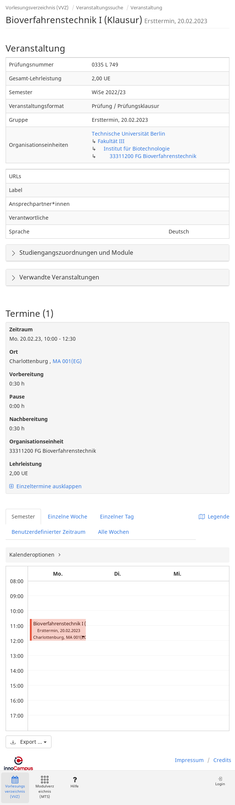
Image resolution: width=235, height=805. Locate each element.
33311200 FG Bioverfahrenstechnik (153, 156)
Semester (23, 516)
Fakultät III (111, 141)
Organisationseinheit (36, 441)
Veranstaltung (146, 7)
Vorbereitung (26, 374)
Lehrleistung (25, 463)
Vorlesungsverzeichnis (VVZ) (37, 7)
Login (220, 781)
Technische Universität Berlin (128, 133)
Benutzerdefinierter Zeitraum (48, 531)
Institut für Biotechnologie (137, 148)
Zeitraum (21, 329)
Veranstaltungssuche (99, 7)
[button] (83, 636)
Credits (222, 760)
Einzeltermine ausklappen (45, 486)
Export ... (28, 741)
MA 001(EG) (66, 361)
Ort (13, 351)
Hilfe (74, 782)
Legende (214, 516)
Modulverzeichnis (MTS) (44, 787)
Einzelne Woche (67, 516)
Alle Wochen (113, 531)
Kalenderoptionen (32, 554)
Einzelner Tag (117, 516)
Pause (17, 396)
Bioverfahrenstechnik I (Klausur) (69, 623)
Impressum (189, 760)
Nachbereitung (28, 418)
